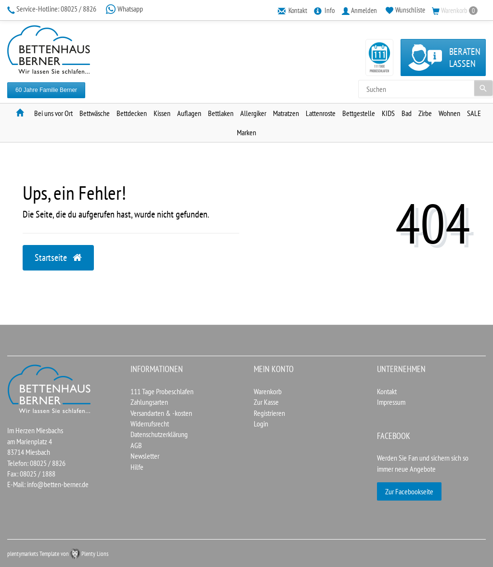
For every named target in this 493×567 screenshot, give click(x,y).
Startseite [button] (58, 257)
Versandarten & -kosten (161, 413)
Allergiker (253, 113)
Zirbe (425, 113)
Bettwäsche (94, 113)
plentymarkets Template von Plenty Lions (57, 554)
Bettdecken (132, 113)
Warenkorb (268, 391)
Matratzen (286, 113)
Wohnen (449, 113)
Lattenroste (321, 113)
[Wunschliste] (405, 10)
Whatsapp (124, 8)
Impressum (391, 402)
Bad (407, 113)
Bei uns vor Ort (53, 113)
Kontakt (387, 391)
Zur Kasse (266, 402)
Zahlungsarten (149, 402)
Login (261, 423)
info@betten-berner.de (58, 484)
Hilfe (136, 467)
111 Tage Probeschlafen (162, 391)
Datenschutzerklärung (159, 434)
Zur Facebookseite (409, 491)
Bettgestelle (358, 113)
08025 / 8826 (52, 8)
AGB (136, 445)
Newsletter (144, 456)
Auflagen (189, 113)
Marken (246, 132)
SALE (474, 113)
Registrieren (269, 413)
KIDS (388, 113)
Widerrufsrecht (149, 423)
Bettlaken (221, 113)
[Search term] (425, 89)
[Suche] (483, 88)
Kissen (162, 113)
